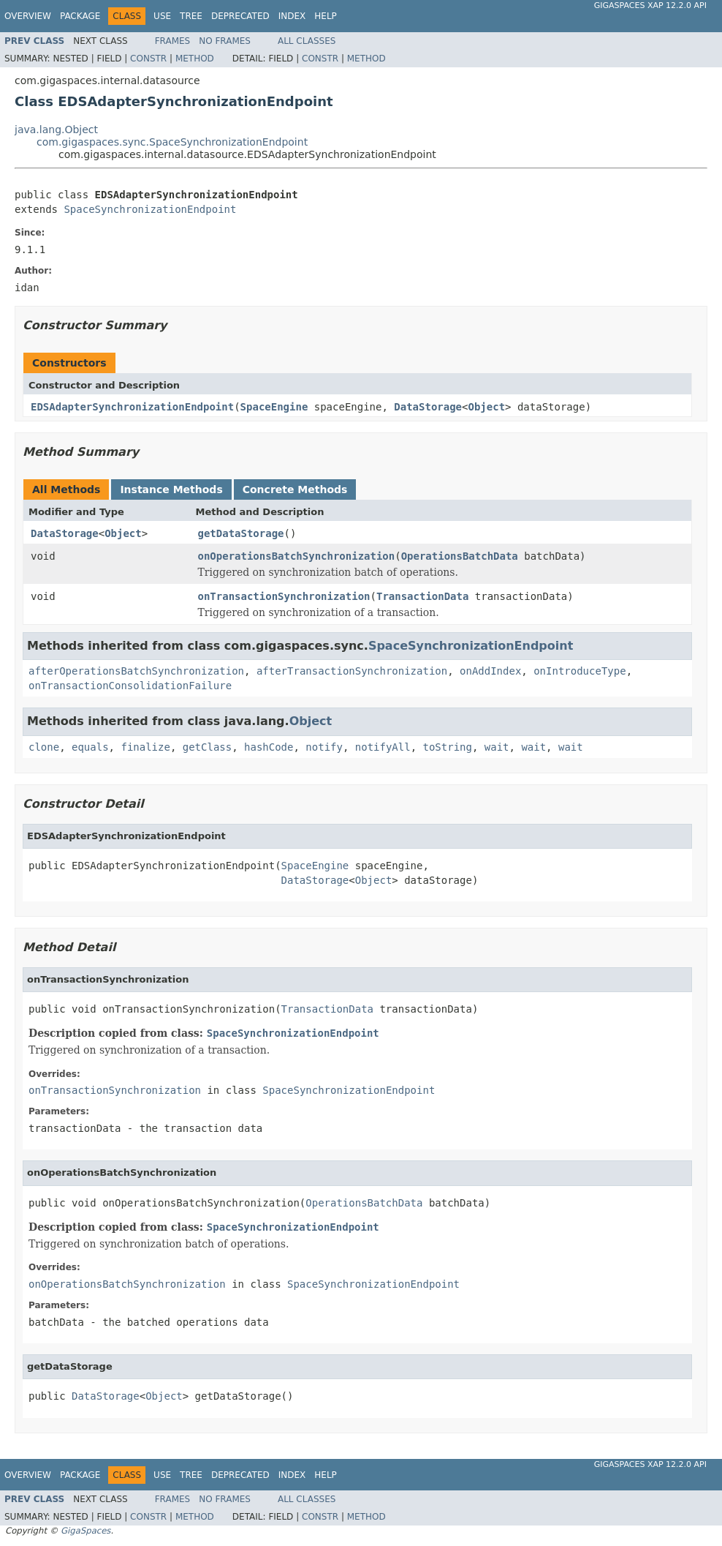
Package (80, 16)
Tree (191, 16)
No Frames (225, 41)
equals (90, 747)
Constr (148, 58)
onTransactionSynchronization (284, 596)
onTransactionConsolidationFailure (130, 685)
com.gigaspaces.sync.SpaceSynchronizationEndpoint (172, 142)
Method (194, 58)
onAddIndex (490, 671)
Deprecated (240, 16)
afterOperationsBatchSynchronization (136, 671)
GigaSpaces (85, 1531)
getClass (207, 747)
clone (43, 747)
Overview (27, 16)
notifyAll (383, 747)
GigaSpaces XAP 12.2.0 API (650, 5)
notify (324, 747)
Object (486, 407)
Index (292, 16)
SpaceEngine (274, 407)
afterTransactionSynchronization (351, 671)
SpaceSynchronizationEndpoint (150, 209)
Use (162, 16)
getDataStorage (241, 533)
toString (447, 747)
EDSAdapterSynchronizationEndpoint (132, 407)
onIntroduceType (579, 671)
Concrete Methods (295, 489)
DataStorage (428, 407)
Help (325, 16)
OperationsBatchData (459, 556)
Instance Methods (171, 489)
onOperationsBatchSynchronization (296, 556)
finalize (145, 747)
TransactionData (422, 596)
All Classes (306, 41)
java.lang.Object (56, 129)
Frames (173, 41)
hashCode (268, 747)
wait (496, 747)
